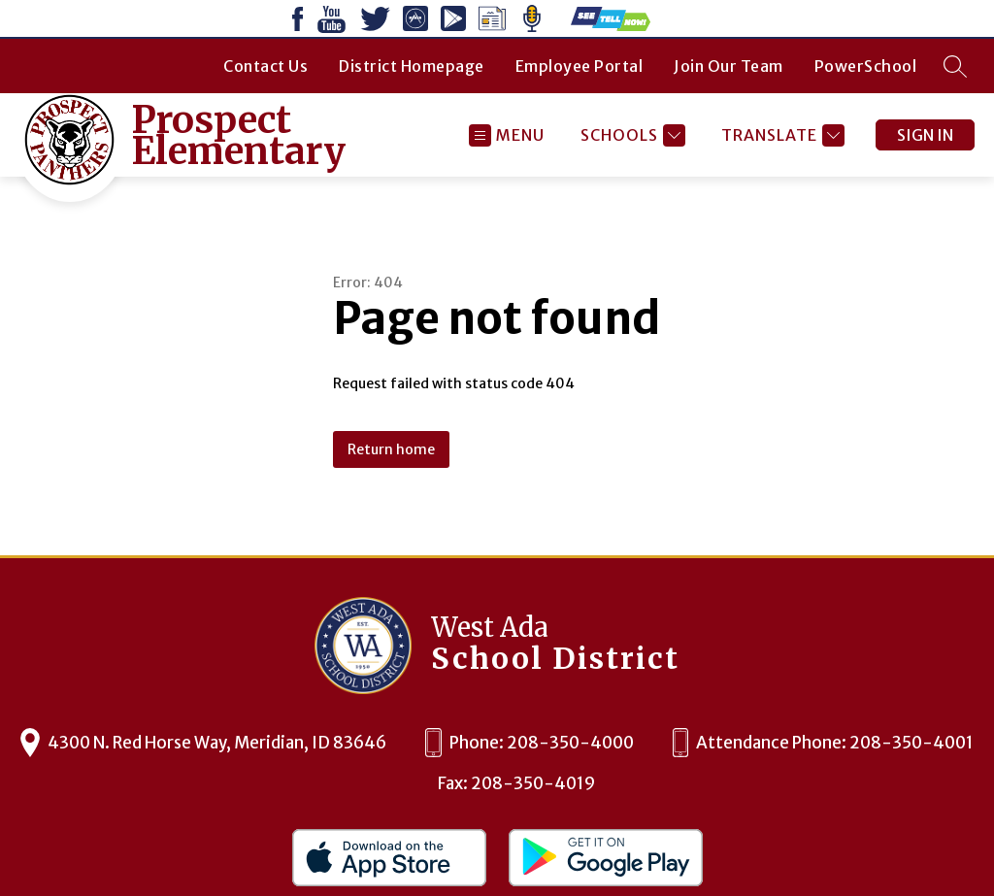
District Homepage (411, 66)
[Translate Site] (780, 135)
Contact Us (265, 66)
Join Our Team (728, 66)
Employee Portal (579, 66)
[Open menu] (507, 135)
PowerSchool (865, 66)
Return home (391, 449)
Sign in (925, 135)
